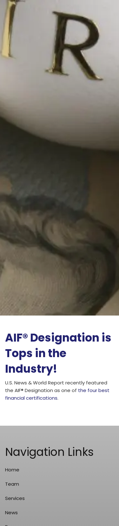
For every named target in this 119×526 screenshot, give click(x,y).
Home (12, 469)
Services (15, 498)
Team (12, 484)
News (11, 512)
